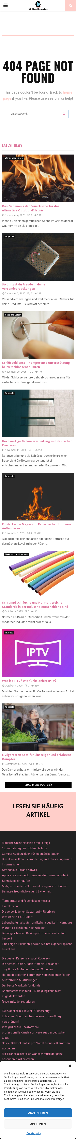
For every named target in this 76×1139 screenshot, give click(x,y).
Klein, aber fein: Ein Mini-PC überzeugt (26, 1011)
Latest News (12, 145)
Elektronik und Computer (16, 554)
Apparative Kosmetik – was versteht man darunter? (35, 875)
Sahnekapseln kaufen (16, 880)
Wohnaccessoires (14, 158)
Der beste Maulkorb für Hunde (21, 985)
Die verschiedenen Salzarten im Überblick (28, 911)
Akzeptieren (38, 1113)
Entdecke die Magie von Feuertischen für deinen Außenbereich (37, 526)
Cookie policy (34, 1133)
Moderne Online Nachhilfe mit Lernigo (26, 842)
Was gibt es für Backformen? (20, 1027)
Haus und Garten (13, 315)
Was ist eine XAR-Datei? (17, 917)
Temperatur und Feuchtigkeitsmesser (26, 900)
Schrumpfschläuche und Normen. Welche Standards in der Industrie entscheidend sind (35, 605)
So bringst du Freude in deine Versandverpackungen (23, 287)
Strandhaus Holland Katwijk (19, 869)
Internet (9, 633)
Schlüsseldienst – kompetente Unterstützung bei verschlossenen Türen (36, 365)
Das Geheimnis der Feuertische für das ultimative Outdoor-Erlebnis (30, 208)
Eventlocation (10, 906)
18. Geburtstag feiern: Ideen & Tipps (25, 848)
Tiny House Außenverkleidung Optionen (27, 969)
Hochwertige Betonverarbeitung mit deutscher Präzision (37, 443)
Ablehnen (38, 1124)
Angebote (9, 236)
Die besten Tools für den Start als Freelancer (30, 964)
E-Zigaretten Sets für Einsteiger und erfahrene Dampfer (37, 757)
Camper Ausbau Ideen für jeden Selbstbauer (30, 853)
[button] (70, 1066)
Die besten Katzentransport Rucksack (26, 958)
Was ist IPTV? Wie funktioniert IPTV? (29, 681)
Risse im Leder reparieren (18, 1001)
